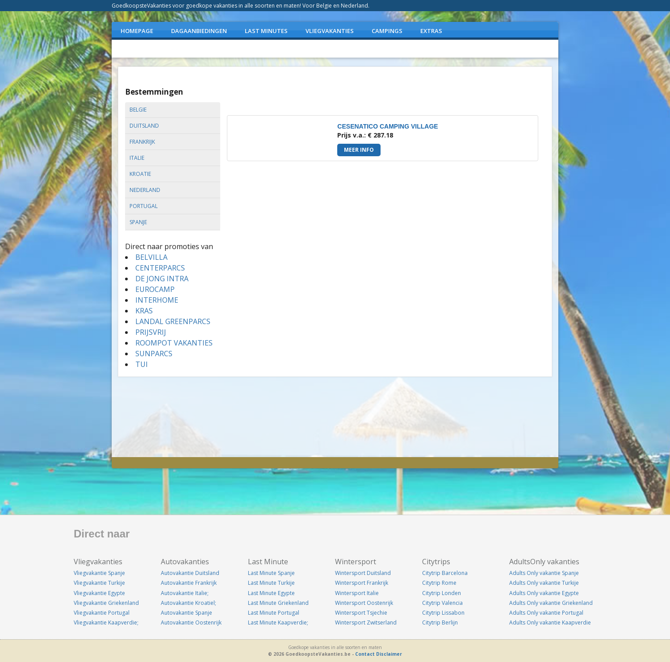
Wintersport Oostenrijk (364, 603)
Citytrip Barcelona (445, 573)
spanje (138, 222)
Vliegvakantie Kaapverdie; (106, 622)
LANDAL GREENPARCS (172, 321)
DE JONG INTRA (161, 278)
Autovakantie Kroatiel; (188, 603)
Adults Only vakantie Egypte (544, 593)
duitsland (144, 125)
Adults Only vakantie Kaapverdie (550, 622)
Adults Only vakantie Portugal (546, 612)
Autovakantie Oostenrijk (191, 622)
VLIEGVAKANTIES (330, 31)
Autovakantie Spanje (186, 612)
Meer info (359, 150)
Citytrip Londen (441, 593)
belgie (138, 109)
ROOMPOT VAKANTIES (174, 343)
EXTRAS (431, 31)
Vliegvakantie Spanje (99, 573)
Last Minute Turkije (271, 583)
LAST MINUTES (266, 31)
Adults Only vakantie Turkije (544, 583)
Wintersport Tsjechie (361, 612)
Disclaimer (389, 654)
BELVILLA (151, 257)
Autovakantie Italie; (185, 593)
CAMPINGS (387, 31)
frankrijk (142, 142)
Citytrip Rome (439, 583)
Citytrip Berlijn (440, 622)
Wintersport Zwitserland (366, 622)
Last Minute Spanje (271, 573)
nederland (145, 190)
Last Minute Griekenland (278, 603)
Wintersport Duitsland (363, 573)
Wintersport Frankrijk (361, 583)
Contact (365, 654)
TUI (141, 364)
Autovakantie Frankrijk (189, 583)
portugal (144, 206)
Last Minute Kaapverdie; (278, 622)
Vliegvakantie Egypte (99, 593)
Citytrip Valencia (442, 603)
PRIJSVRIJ (150, 332)
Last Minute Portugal (273, 612)
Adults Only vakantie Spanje (544, 573)
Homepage (137, 31)
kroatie (140, 174)
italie (137, 158)
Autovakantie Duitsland (190, 573)
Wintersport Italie (357, 593)
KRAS (144, 311)
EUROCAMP (155, 289)
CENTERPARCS (160, 268)
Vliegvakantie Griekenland (106, 603)
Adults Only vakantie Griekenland (551, 603)
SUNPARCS (153, 353)
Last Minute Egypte (271, 593)
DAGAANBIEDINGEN (199, 31)
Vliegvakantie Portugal (102, 612)
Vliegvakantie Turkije (99, 583)
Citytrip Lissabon (443, 612)
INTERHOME (156, 300)
